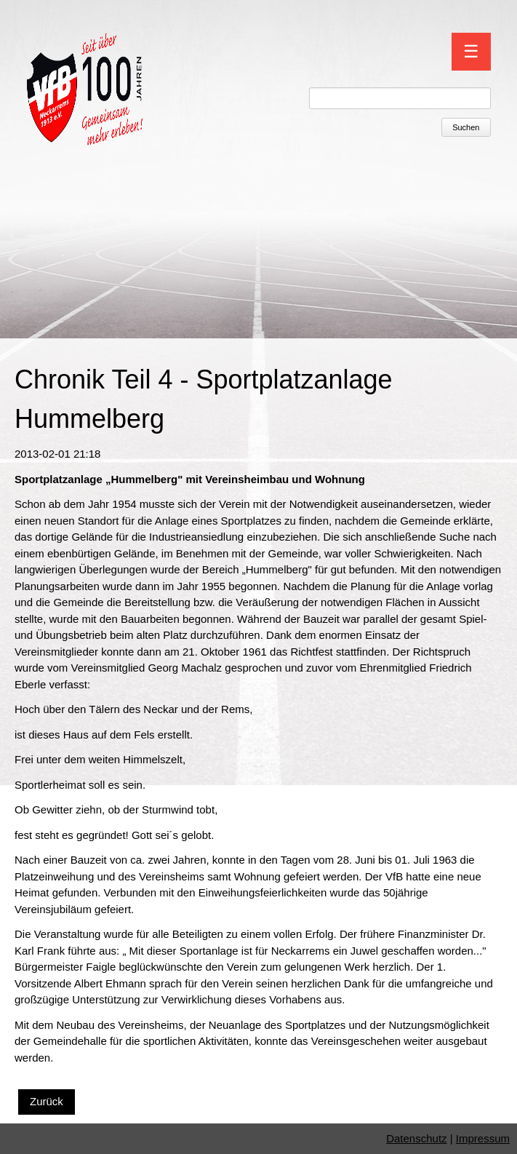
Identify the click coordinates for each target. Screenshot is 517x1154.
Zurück (46, 1101)
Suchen (465, 127)
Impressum (483, 1138)
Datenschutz (416, 1138)
